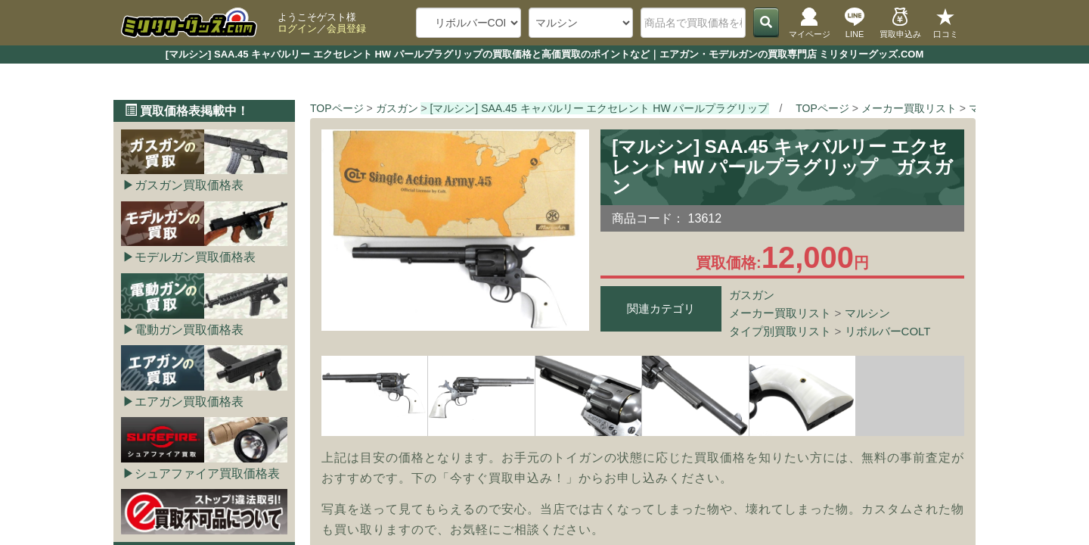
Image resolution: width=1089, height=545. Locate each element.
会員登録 (346, 28)
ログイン (297, 28)
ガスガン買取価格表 (189, 185)
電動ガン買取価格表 (189, 329)
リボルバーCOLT (888, 331)
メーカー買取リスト (780, 313)
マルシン (867, 313)
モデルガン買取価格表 (195, 257)
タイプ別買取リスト (780, 331)
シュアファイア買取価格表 (207, 473)
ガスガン (751, 294)
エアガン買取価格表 (189, 401)
